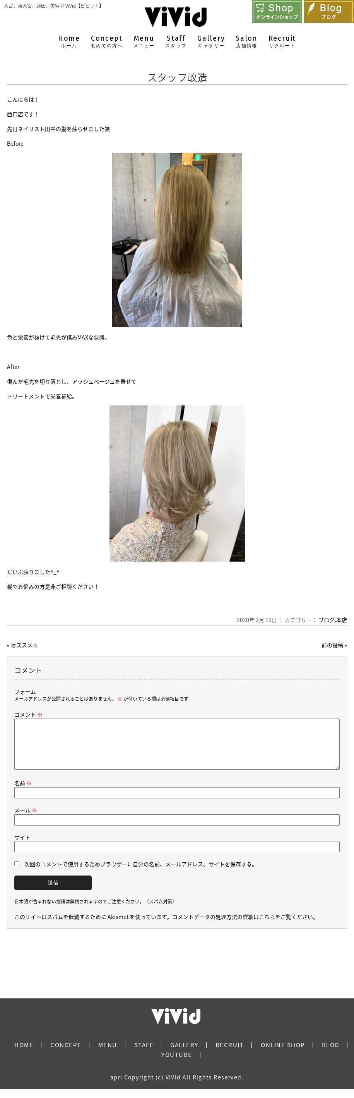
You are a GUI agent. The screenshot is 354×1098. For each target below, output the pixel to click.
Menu (144, 41)
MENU (107, 1054)
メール (25, 819)
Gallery (211, 41)
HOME (23, 1054)
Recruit (282, 41)
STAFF (144, 1054)
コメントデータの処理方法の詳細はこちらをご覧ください (242, 926)
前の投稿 (332, 645)
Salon (247, 41)
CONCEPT (65, 1054)
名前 (23, 792)
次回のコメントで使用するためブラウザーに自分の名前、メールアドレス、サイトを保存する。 (140, 873)
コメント (28, 714)
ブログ (326, 620)
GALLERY (184, 1054)
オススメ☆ (24, 645)
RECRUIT (229, 1054)
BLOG (330, 1054)
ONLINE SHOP (283, 1054)
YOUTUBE (176, 1064)
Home (69, 41)
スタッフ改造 (177, 77)
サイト (22, 846)
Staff (175, 41)
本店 (341, 620)
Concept (107, 41)
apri (116, 1086)
